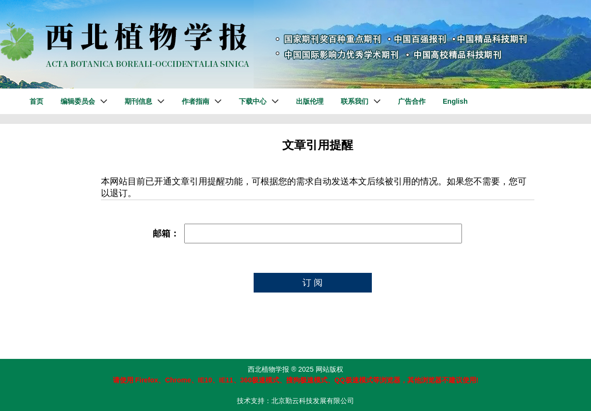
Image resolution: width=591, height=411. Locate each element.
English (455, 101)
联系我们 (354, 101)
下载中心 (252, 101)
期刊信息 (138, 101)
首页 (36, 101)
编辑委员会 (78, 101)
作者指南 (195, 101)
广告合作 (412, 101)
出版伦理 (310, 101)
